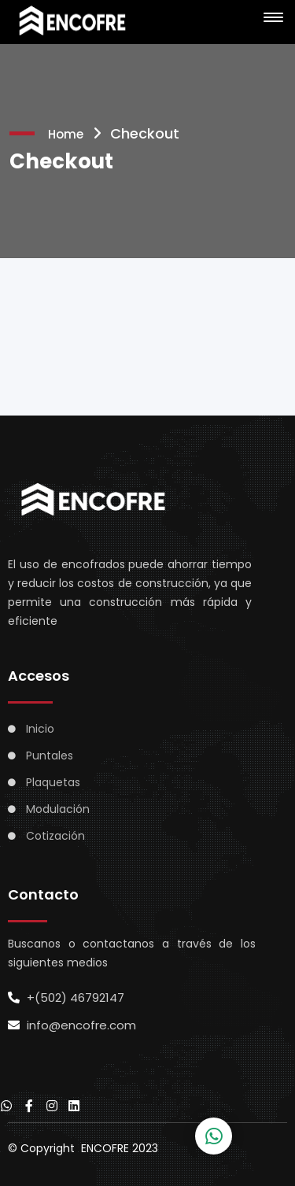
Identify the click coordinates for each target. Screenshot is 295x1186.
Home (65, 134)
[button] (271, 18)
